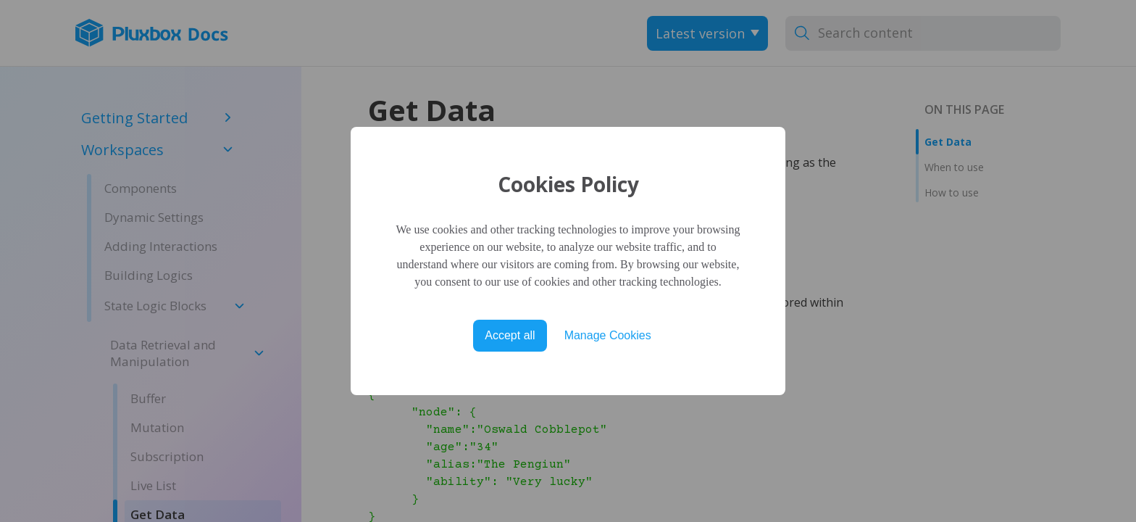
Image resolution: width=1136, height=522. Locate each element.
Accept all (510, 335)
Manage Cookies (607, 335)
